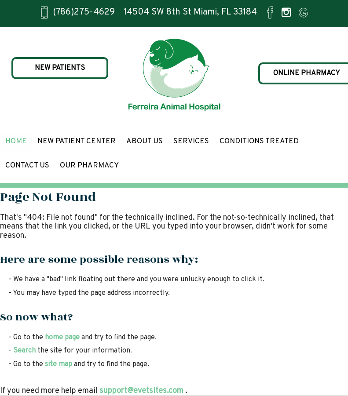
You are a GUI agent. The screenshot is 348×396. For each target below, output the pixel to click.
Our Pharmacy (89, 166)
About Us (144, 141)
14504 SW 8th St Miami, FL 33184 (190, 12)
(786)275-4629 (84, 12)
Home (16, 141)
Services (191, 141)
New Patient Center (76, 141)
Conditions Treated (259, 141)
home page (62, 337)
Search (24, 350)
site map (58, 364)
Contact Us (27, 166)
